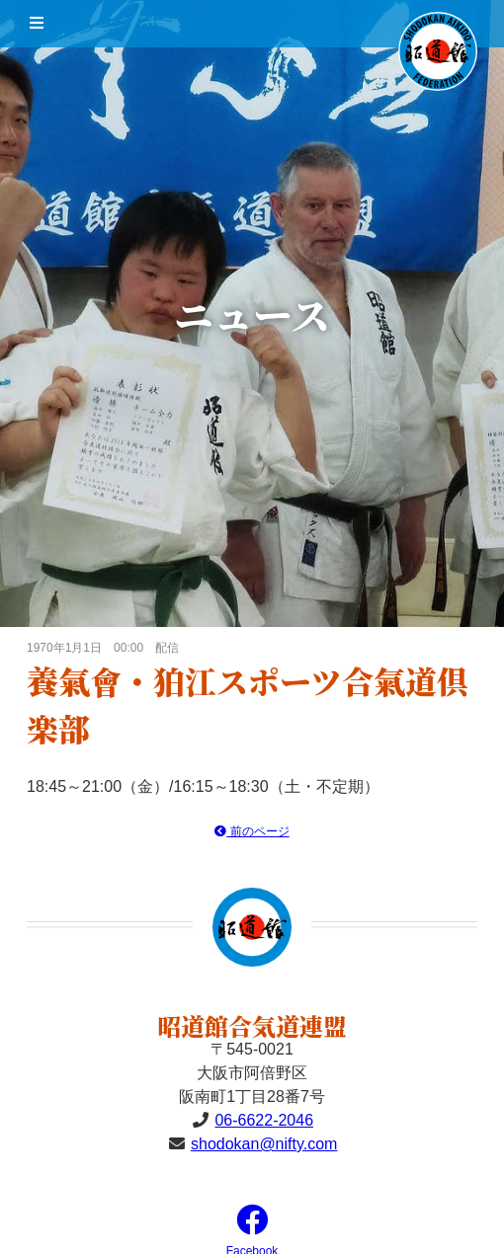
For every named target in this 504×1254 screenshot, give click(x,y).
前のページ (251, 831)
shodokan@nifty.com (264, 1144)
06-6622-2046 (263, 1120)
